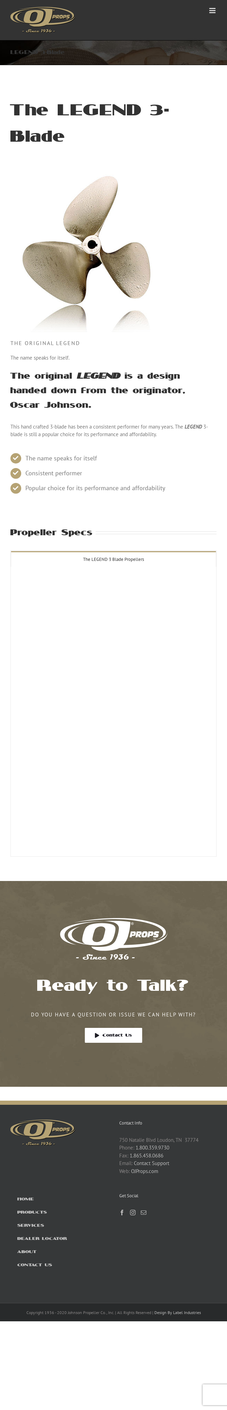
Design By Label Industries (177, 1312)
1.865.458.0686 (146, 1155)
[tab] (113, 559)
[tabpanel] (113, 712)
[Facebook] (122, 1212)
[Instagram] (133, 1212)
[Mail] (143, 1212)
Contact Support (151, 1163)
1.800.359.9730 (152, 1147)
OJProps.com (144, 1171)
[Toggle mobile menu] (213, 10)
